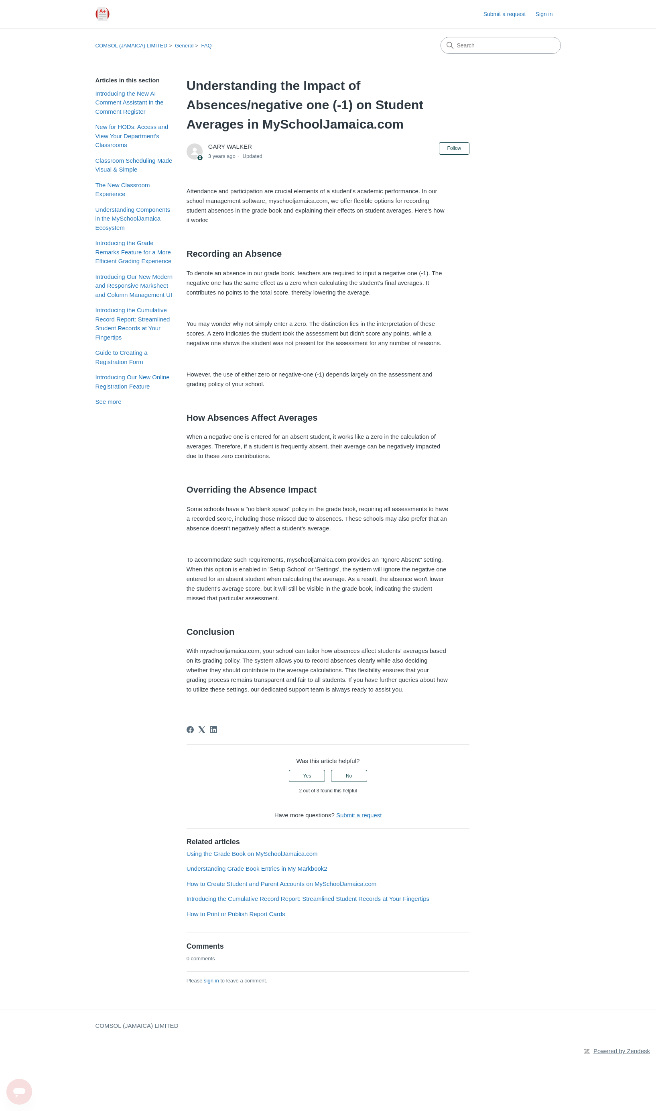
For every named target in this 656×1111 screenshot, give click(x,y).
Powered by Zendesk (621, 1051)
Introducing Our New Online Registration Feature (132, 382)
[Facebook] (190, 729)
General (184, 46)
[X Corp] (201, 729)
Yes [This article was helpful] (307, 776)
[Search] (501, 45)
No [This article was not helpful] (349, 776)
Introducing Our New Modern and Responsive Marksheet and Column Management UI (134, 285)
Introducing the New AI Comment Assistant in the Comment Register (129, 102)
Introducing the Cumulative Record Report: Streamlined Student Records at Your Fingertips (132, 324)
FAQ (206, 46)
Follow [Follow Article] (454, 148)
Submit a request (504, 14)
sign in (211, 981)
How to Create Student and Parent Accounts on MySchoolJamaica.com (282, 883)
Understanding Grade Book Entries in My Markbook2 (257, 868)
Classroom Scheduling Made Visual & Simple (134, 165)
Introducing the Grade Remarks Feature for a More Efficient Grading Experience (133, 251)
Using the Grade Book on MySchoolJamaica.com (252, 853)
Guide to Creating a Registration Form (121, 357)
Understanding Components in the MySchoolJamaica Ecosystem (133, 218)
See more (108, 401)
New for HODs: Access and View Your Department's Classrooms (132, 135)
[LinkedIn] (213, 729)
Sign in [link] (544, 14)
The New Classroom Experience (122, 190)
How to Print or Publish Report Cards (236, 913)
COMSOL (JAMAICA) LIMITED (131, 46)
